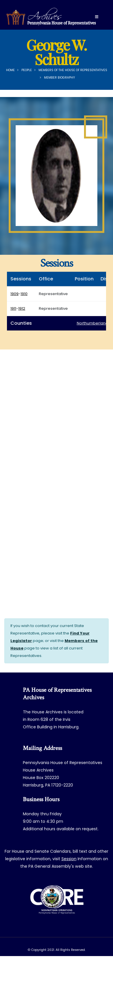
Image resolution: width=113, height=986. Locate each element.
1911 (13, 308)
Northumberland (92, 323)
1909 (14, 294)
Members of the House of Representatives (73, 70)
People (26, 70)
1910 (24, 294)
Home (10, 70)
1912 (21, 308)
